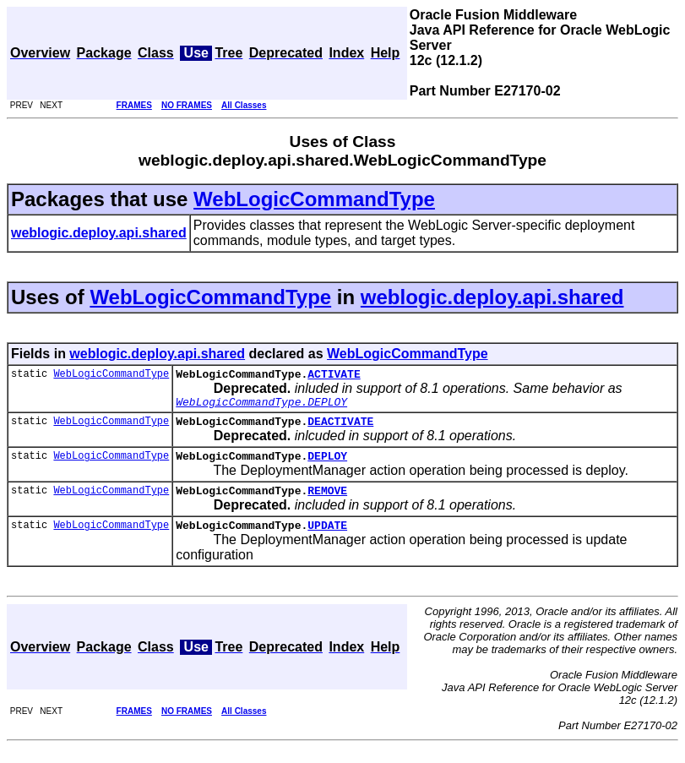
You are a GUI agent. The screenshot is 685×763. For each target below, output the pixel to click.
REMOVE (327, 502)
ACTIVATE (333, 376)
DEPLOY (327, 465)
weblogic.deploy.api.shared (492, 297)
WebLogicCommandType (314, 199)
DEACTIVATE (340, 428)
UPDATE (327, 540)
